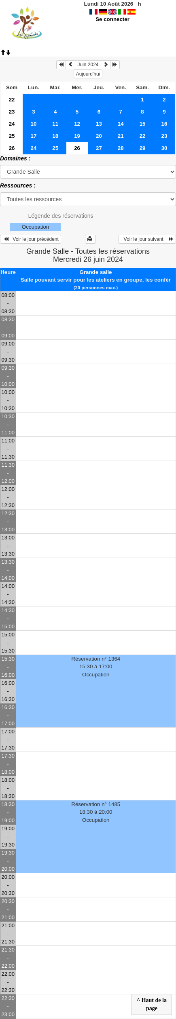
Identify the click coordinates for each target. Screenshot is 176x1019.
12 (77, 124)
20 (99, 136)
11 (55, 124)
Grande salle (96, 272)
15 (143, 124)
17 (34, 136)
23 (12, 112)
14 (121, 124)
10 (34, 124)
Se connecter (112, 19)
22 (12, 100)
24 (12, 124)
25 (12, 136)
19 (77, 136)
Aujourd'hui (88, 74)
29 (143, 148)
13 (99, 124)
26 (12, 148)
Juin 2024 (87, 64)
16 (164, 124)
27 (99, 148)
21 (121, 136)
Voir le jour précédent (30, 239)
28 (121, 148)
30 (164, 148)
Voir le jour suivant (147, 239)
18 (55, 136)
